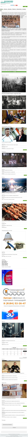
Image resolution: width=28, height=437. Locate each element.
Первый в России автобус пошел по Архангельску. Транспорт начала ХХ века (12, 197)
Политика (5, 9)
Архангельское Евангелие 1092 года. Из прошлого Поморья (9, 377)
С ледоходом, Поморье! (5, 342)
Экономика (9, 9)
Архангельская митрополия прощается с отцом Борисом (9, 375)
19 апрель (3, 169)
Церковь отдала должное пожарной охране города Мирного (9, 379)
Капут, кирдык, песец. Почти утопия (6, 256)
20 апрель (3, 400)
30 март (2, 198)
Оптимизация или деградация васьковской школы (8, 340)
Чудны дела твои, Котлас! (5, 344)
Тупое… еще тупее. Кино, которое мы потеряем (8, 199)
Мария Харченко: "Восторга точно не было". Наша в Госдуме (10, 144)
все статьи (25, 228)
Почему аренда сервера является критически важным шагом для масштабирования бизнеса (14, 410)
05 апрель (3, 402)
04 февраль (12, 71)
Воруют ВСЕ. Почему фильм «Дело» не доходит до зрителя (10, 167)
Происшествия (19, 9)
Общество (14, 9)
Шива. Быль (3, 252)
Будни (16, 71)
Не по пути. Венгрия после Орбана (6, 142)
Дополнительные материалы (7, 424)
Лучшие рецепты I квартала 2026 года (7, 225)
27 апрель (3, 416)
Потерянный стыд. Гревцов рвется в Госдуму (8, 148)
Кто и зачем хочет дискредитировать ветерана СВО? (9, 398)
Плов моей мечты (4, 227)
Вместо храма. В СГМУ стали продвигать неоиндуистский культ (10, 195)
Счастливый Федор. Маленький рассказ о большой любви (9, 254)
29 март (2, 404)
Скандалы (24, 9)
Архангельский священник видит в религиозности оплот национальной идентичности (13, 373)
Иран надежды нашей (5, 146)
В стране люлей (4, 223)
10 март (2, 173)
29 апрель (3, 414)
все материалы (24, 200)
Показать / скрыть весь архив (6, 266)
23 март (2, 171)
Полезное (14, 427)
